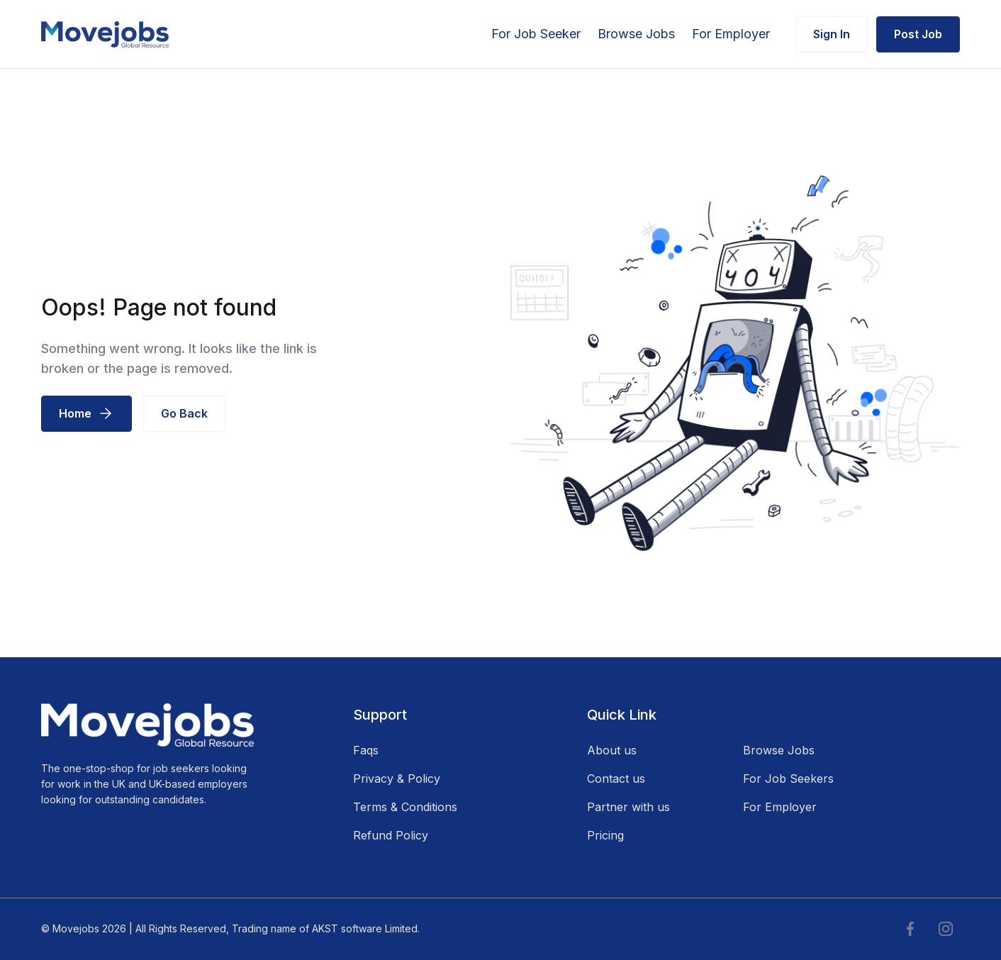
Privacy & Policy (396, 778)
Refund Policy (390, 835)
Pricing (605, 835)
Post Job (918, 34)
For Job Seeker (536, 33)
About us (612, 750)
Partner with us (628, 807)
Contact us (616, 778)
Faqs (366, 750)
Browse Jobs (636, 33)
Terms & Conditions (405, 807)
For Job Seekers (788, 778)
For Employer (731, 33)
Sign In (831, 34)
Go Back (184, 413)
